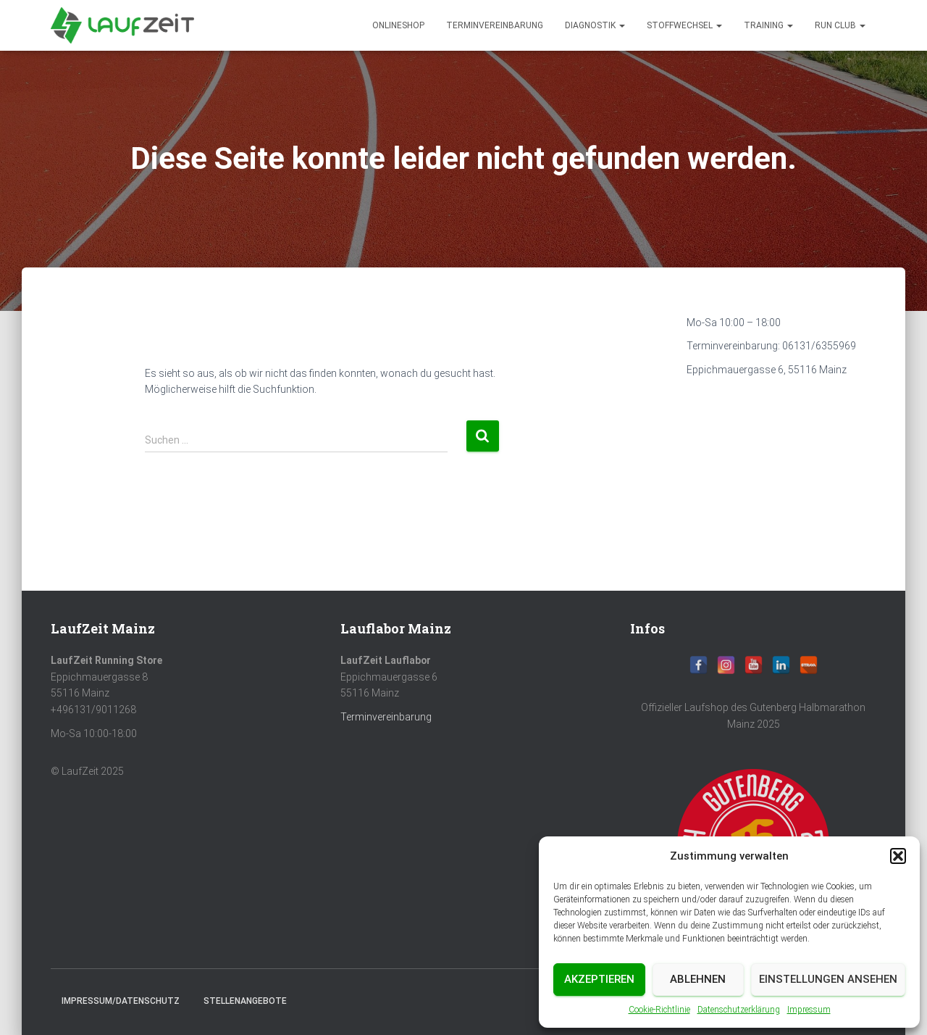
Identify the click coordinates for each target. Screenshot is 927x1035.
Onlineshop (398, 25)
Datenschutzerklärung (738, 1010)
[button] (898, 856)
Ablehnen (698, 979)
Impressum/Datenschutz (121, 1001)
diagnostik (595, 25)
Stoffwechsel (684, 25)
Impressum (809, 1010)
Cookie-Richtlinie (659, 1010)
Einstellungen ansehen (828, 979)
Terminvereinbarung (494, 25)
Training (768, 25)
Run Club (840, 25)
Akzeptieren (599, 979)
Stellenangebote (245, 1001)
